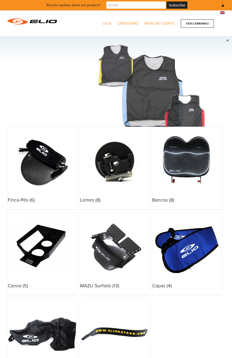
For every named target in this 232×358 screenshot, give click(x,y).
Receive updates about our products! (73, 5)
